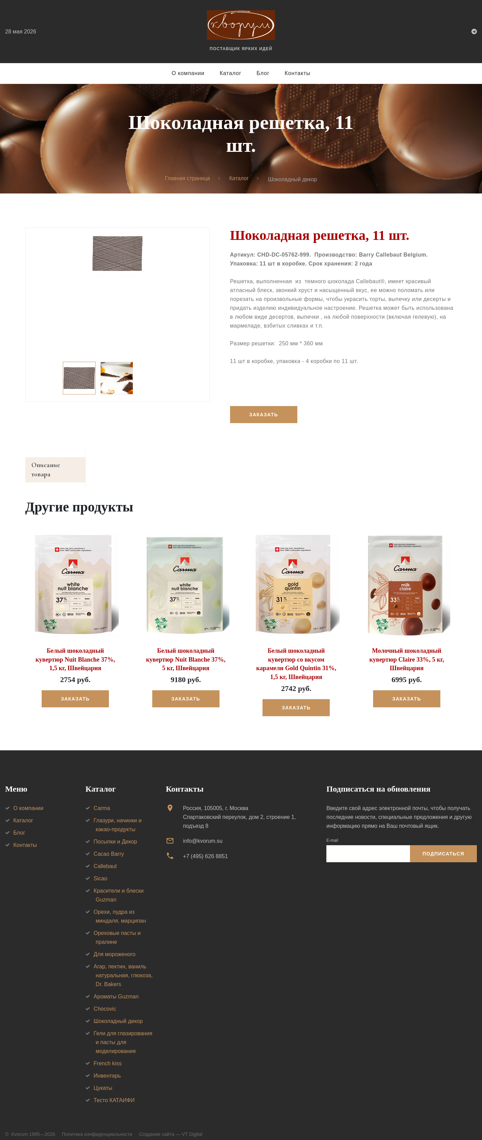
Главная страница (187, 179)
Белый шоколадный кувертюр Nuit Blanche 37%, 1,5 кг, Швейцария (75, 651)
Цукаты (103, 1079)
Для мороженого (115, 946)
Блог (263, 73)
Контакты (298, 73)
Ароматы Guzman (116, 988)
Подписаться (443, 845)
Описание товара (57, 466)
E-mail (332, 831)
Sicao (100, 870)
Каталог (230, 73)
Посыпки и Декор (115, 833)
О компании (188, 73)
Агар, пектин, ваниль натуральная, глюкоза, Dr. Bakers (123, 967)
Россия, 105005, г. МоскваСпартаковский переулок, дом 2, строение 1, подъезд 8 (239, 808)
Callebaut (105, 858)
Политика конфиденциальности (97, 1125)
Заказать (264, 415)
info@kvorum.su (203, 832)
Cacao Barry (109, 845)
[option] (117, 253)
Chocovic (105, 1000)
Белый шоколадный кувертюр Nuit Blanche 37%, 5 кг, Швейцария (186, 651)
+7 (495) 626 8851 (205, 848)
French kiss (108, 1055)
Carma (102, 800)
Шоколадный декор (118, 1012)
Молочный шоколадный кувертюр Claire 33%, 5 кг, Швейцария (406, 651)
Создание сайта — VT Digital (170, 1125)
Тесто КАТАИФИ (114, 1092)
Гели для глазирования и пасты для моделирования (123, 1033)
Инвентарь (107, 1067)
